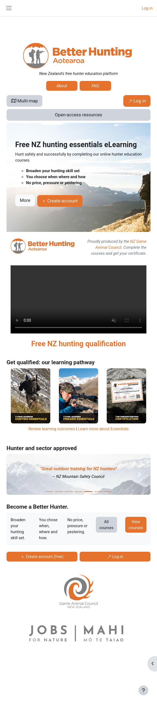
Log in (147, 8)
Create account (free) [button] (41, 556)
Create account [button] (60, 201)
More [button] (25, 200)
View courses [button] (136, 524)
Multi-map (24, 101)
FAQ (95, 85)
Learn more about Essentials (103, 428)
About (61, 85)
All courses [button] (106, 524)
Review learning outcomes (51, 428)
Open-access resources (78, 114)
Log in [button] (137, 101)
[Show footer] (143, 690)
